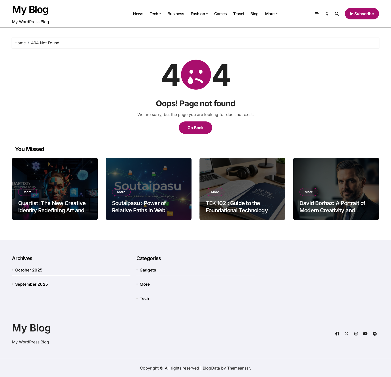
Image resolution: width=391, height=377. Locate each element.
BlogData (211, 368)
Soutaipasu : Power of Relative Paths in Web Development (139, 210)
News (138, 13)
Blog (254, 13)
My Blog (30, 9)
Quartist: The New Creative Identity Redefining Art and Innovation (52, 210)
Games (220, 13)
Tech (155, 13)
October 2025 (28, 270)
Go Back (195, 127)
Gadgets (148, 270)
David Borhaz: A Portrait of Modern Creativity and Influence (332, 210)
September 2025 (31, 284)
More (271, 13)
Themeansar (238, 368)
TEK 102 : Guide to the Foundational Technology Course (237, 210)
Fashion (199, 13)
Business (176, 13)
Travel (238, 13)
